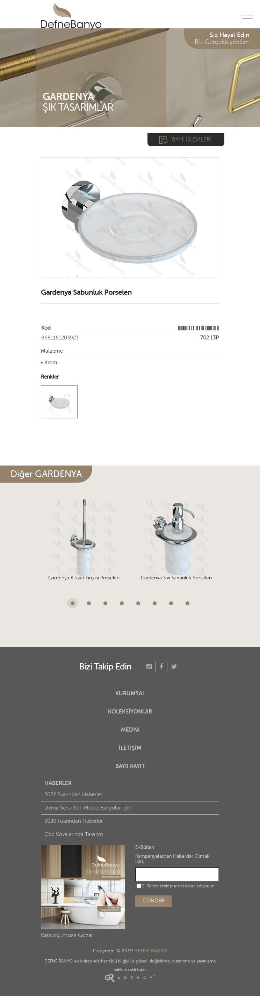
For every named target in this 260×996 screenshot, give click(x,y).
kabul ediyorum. (176, 886)
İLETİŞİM (130, 748)
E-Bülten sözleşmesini (163, 886)
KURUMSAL (130, 693)
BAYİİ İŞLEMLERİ (191, 140)
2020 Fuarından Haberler (73, 821)
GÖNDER (153, 901)
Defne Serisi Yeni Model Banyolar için (87, 808)
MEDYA (130, 730)
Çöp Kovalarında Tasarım (73, 834)
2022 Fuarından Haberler (73, 795)
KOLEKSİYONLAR (130, 712)
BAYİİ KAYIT (130, 766)
